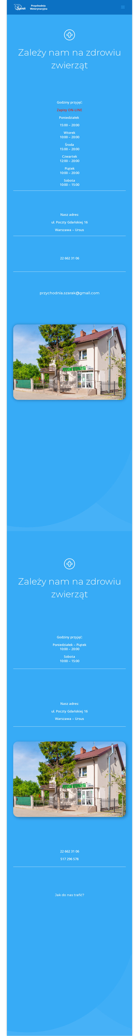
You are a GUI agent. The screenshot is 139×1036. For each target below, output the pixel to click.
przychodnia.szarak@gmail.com (70, 293)
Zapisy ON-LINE (69, 110)
